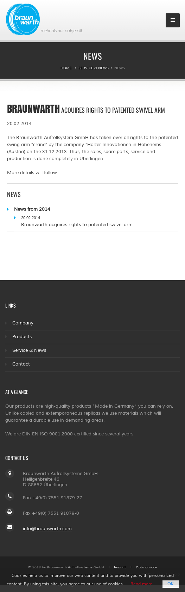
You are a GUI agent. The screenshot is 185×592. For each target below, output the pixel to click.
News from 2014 (32, 209)
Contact (21, 364)
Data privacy (146, 567)
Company (22, 323)
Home (66, 68)
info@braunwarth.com (47, 529)
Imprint (120, 567)
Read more (141, 584)
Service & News (93, 68)
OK (170, 584)
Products (22, 337)
